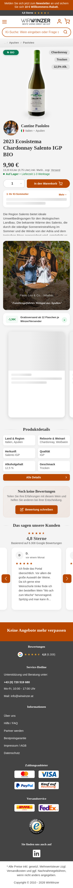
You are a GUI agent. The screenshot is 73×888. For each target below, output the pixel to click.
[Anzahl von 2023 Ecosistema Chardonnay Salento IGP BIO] (14, 183)
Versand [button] (55, 170)
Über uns (10, 715)
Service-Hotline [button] (36, 667)
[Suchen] (66, 32)
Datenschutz (12, 753)
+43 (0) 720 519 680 (17, 682)
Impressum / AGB (15, 745)
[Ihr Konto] (59, 21)
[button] (36, 83)
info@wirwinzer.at (22, 696)
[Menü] (5, 22)
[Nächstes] (67, 578)
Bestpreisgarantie (15, 738)
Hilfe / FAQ (11, 723)
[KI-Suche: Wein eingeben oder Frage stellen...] (31, 32)
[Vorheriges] (6, 578)
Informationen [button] (36, 706)
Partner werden (14, 730)
